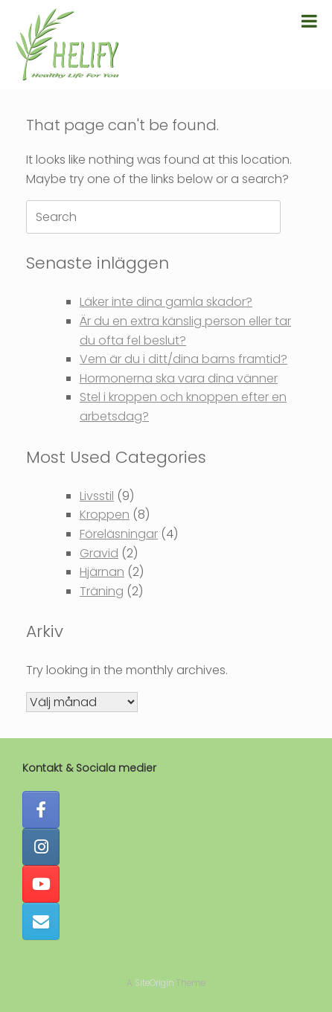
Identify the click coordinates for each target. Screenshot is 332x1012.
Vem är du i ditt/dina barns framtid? (183, 359)
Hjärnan (102, 571)
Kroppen (105, 514)
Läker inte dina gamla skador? (166, 301)
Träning (102, 591)
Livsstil (97, 496)
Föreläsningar (119, 533)
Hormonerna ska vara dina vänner (179, 378)
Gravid (99, 553)
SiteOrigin (154, 983)
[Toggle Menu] (309, 21)
